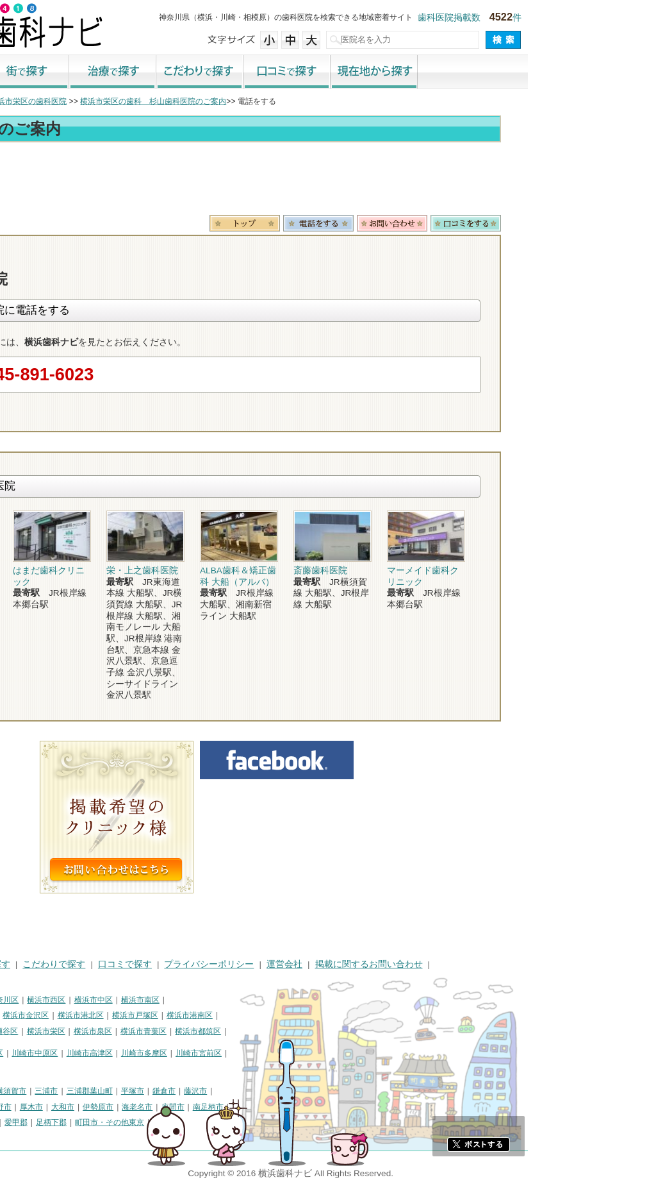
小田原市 (21, 1106)
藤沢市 (323, 1090)
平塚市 (260, 1090)
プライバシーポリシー (337, 964)
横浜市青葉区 (272, 1031)
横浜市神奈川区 (120, 999)
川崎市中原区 (163, 1053)
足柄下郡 (179, 1122)
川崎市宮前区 (327, 1053)
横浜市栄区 (174, 1031)
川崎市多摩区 (272, 1053)
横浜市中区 (221, 999)
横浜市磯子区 (99, 1015)
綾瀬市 (17, 1122)
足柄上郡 (109, 1122)
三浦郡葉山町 (218, 1090)
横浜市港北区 (209, 1015)
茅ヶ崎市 (60, 1106)
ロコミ (594, 223)
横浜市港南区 (318, 1015)
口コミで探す (415, 72)
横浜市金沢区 (154, 1015)
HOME (19, 964)
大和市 (190, 1106)
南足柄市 (336, 1106)
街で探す (153, 72)
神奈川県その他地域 (41, 1090)
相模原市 (100, 1090)
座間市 (301, 1106)
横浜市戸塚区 (263, 1015)
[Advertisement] (328, 181)
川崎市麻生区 (29, 1069)
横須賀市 (139, 1090)
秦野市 (128, 1106)
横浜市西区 (174, 999)
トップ (17, 101)
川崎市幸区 (112, 1053)
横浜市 (17, 999)
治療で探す (240, 72)
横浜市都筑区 (326, 1031)
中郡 (77, 1122)
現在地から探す (502, 72)
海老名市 (265, 1106)
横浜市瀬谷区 (123, 1031)
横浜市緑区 (72, 1031)
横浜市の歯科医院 (73, 101)
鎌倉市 (292, 1090)
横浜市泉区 (221, 1031)
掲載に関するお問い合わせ (497, 964)
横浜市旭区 (25, 1031)
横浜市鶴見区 (61, 999)
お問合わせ (520, 223)
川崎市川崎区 (61, 1053)
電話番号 (446, 223)
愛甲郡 (144, 1122)
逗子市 (96, 1106)
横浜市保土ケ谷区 (37, 1015)
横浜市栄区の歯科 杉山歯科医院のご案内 (281, 101)
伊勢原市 (226, 1106)
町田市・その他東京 (237, 1122)
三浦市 (174, 1090)
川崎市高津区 (218, 1053)
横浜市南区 (268, 999)
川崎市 (17, 1053)
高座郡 (49, 1122)
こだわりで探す (328, 72)
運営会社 (412, 964)
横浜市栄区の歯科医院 (156, 101)
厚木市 (159, 1106)
